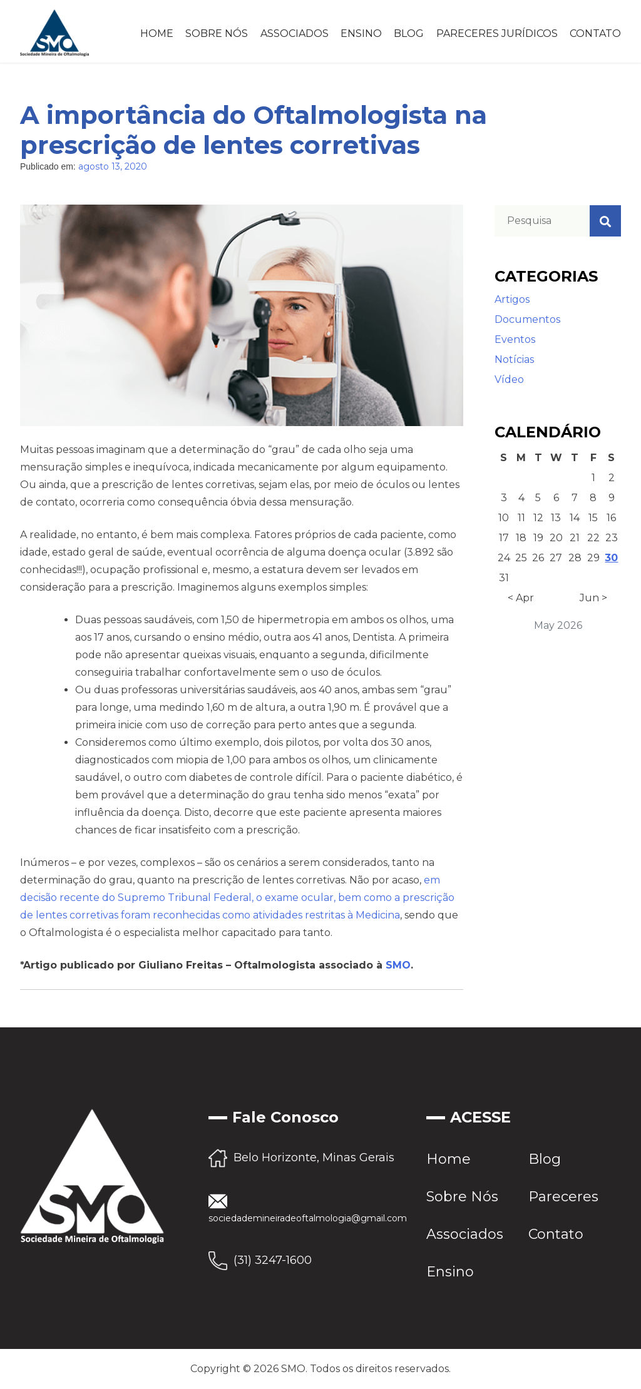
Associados (294, 33)
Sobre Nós (216, 33)
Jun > (593, 598)
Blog (409, 33)
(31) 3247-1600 (272, 1260)
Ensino (361, 33)
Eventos (515, 339)
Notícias (514, 359)
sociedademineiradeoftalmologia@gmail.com (307, 1218)
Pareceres (563, 1196)
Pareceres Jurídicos (497, 33)
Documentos (527, 319)
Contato (595, 33)
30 (611, 558)
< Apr (521, 598)
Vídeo (509, 379)
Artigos (512, 299)
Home (156, 33)
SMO (398, 965)
